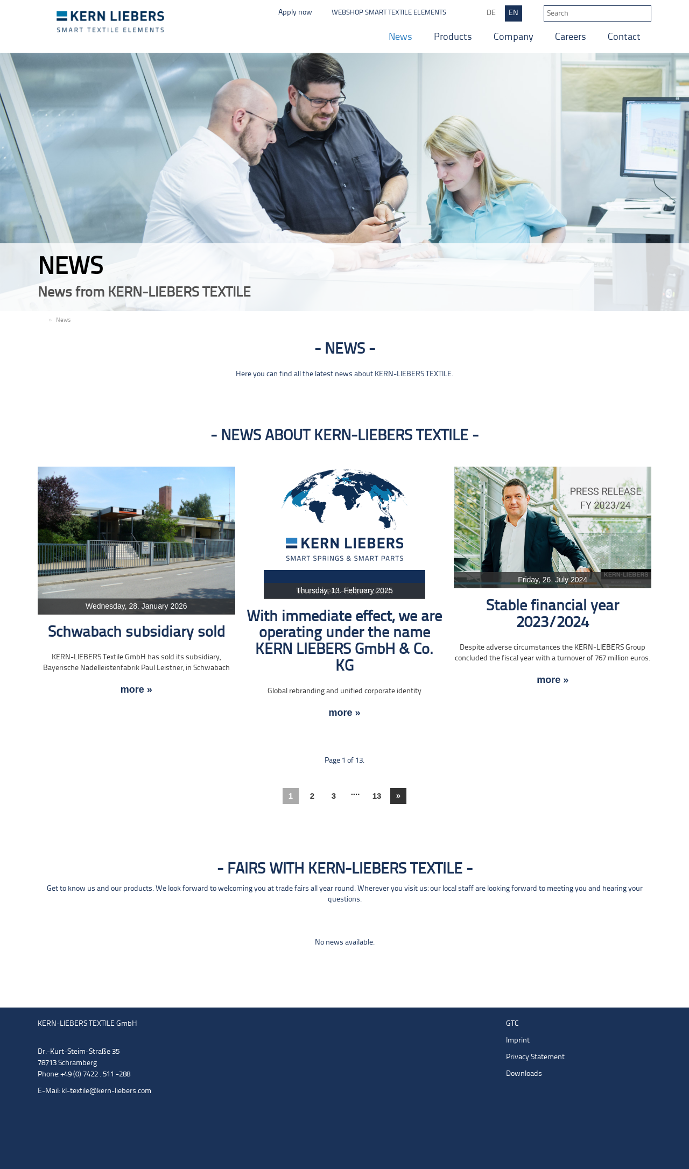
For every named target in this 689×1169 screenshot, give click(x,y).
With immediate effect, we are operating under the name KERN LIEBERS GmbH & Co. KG (344, 641)
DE (491, 13)
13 (377, 795)
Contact (624, 37)
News (400, 37)
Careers (570, 37)
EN (513, 13)
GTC (512, 1024)
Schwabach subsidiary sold (136, 632)
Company (513, 37)
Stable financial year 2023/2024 (552, 614)
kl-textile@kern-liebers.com (106, 1091)
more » (136, 690)
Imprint (518, 1041)
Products (453, 37)
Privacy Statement (535, 1057)
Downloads (524, 1074)
